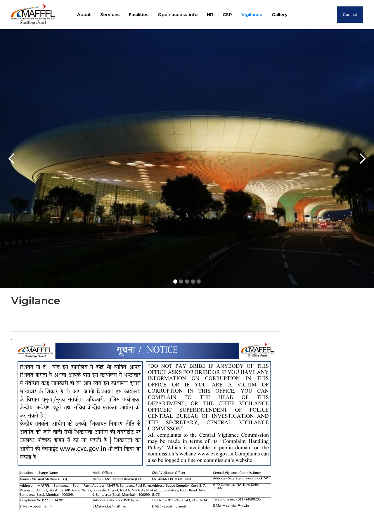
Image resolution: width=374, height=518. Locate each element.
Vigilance (251, 14)
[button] (11, 158)
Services (110, 14)
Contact (350, 14)
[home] (33, 14)
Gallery (280, 14)
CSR (227, 14)
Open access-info (178, 14)
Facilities (138, 14)
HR (210, 14)
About (84, 14)
